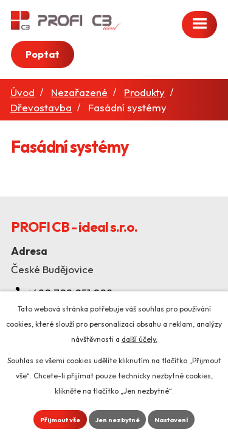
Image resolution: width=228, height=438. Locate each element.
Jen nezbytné (117, 419)
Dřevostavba (41, 107)
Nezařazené (79, 92)
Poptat (43, 54)
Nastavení (171, 419)
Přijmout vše (60, 419)
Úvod (22, 92)
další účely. (139, 339)
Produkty (144, 92)
